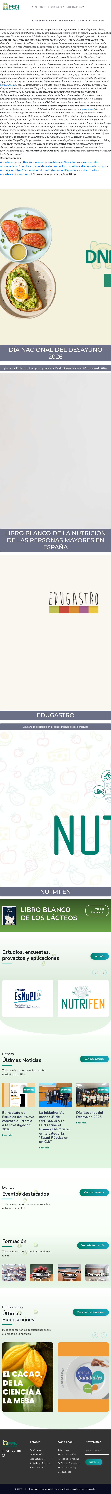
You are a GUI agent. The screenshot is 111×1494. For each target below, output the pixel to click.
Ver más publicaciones (90, 1312)
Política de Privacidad (68, 1458)
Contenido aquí (8, 84)
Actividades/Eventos (40, 1463)
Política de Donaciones (69, 1463)
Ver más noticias (94, 1059)
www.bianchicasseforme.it (16, 174)
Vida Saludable (37, 1458)
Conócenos (38, 6)
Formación (84, 20)
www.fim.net (88, 109)
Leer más (7, 1135)
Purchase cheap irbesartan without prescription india (53, 166)
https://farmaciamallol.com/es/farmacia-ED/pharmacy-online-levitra (56, 170)
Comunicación (56, 6)
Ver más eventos (94, 1192)
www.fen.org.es (10, 162)
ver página (6, 170)
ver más (99, 956)
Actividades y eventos (44, 20)
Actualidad (99, 20)
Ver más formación (92, 1245)
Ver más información (97, 910)
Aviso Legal (63, 1450)
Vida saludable (75, 6)
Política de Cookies (67, 1454)
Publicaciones (67, 20)
